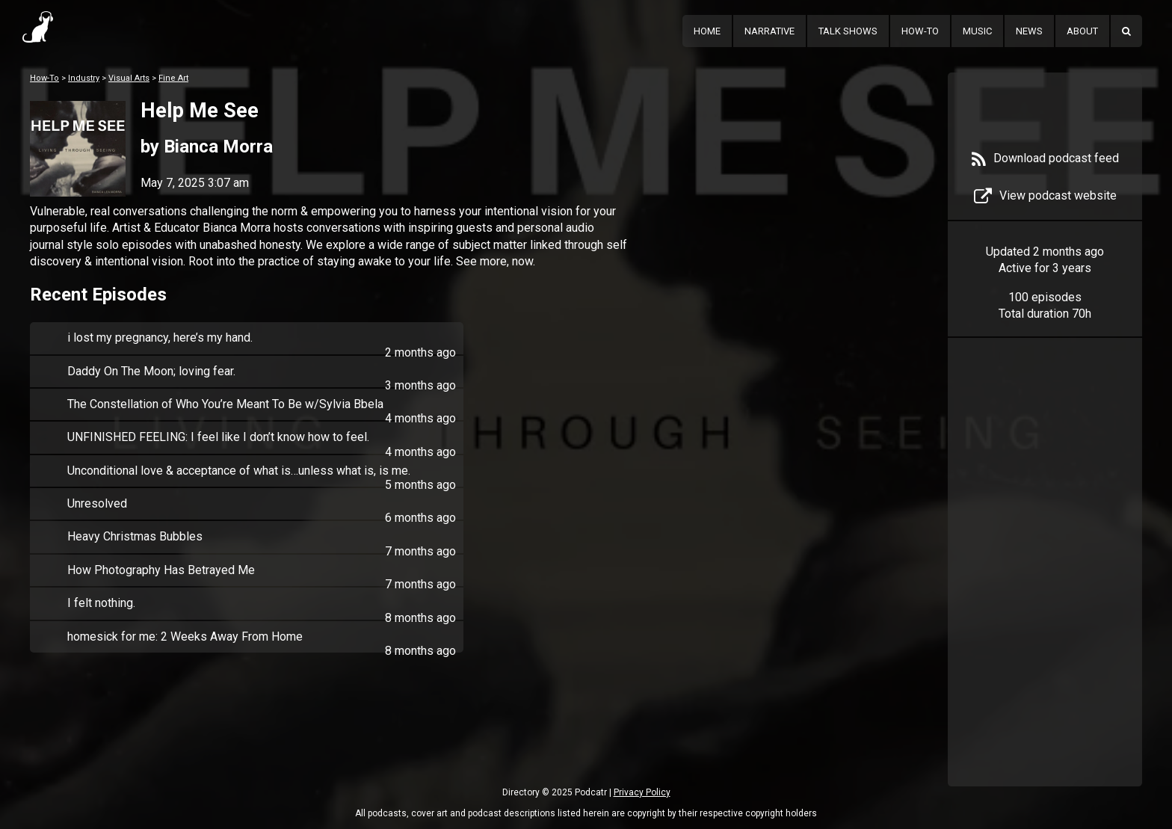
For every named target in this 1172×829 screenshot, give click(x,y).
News (1029, 31)
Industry (83, 78)
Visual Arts (128, 78)
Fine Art (173, 78)
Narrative (769, 31)
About (1082, 31)
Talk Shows (848, 31)
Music (977, 31)
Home (707, 31)
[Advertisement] (1045, 584)
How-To (920, 31)
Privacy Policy (642, 792)
